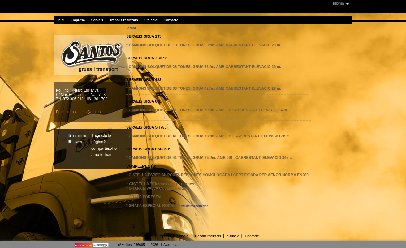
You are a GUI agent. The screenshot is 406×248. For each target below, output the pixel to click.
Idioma (338, 3)
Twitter (75, 142)
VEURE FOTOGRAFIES (194, 206)
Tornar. (131, 28)
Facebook (77, 136)
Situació (151, 20)
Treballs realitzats (124, 20)
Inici (61, 20)
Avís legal (170, 244)
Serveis (97, 20)
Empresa (78, 20)
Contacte (171, 20)
